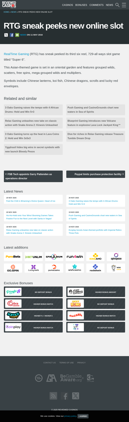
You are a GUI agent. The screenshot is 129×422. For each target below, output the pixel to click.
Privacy (81, 363)
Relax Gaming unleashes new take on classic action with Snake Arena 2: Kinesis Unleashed (31, 123)
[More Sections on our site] (124, 5)
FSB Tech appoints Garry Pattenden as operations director (28, 176)
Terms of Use (66, 363)
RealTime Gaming (16, 54)
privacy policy (70, 416)
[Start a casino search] (117, 5)
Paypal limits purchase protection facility (98, 174)
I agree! (83, 416)
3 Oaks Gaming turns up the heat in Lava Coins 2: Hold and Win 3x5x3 (32, 136)
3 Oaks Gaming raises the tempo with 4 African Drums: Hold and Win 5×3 (32, 109)
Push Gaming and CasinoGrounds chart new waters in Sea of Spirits (93, 109)
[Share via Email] (17, 35)
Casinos (67, 5)
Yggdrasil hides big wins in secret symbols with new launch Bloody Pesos (32, 149)
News (109, 5)
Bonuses (81, 5)
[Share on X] (6, 35)
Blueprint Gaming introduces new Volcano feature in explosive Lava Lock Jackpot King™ (94, 123)
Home (6, 12)
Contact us (49, 363)
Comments (96, 5)
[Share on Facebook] (12, 35)
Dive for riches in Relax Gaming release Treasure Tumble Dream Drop (95, 136)
